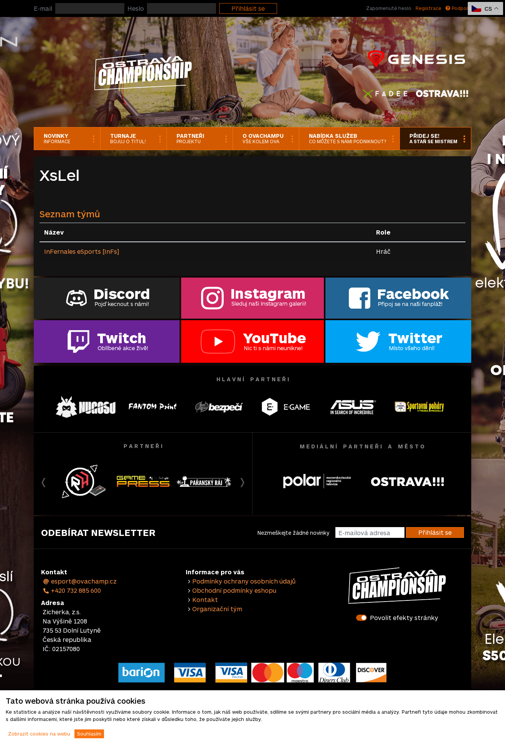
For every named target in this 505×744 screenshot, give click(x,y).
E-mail (43, 8)
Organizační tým (217, 608)
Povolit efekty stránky (404, 617)
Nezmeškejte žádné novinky (293, 532)
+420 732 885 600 (72, 590)
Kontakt (205, 599)
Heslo (135, 8)
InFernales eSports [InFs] (81, 251)
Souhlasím (89, 734)
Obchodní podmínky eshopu (234, 590)
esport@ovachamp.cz (80, 581)
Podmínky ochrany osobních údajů (243, 581)
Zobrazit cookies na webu (39, 734)
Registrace (428, 8)
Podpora (458, 8)
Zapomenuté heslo (388, 8)
